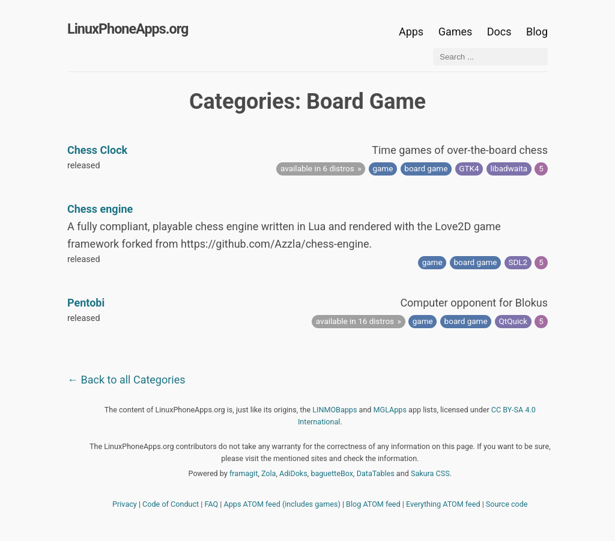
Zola (268, 473)
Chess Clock (97, 150)
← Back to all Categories (126, 379)
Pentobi (86, 302)
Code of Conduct (170, 504)
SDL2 (517, 262)
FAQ (212, 504)
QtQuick (513, 321)
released (83, 165)
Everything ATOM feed (443, 504)
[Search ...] (490, 57)
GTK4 (469, 168)
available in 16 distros (355, 321)
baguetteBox (332, 473)
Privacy (124, 504)
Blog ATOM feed (373, 504)
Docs (500, 31)
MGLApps (390, 409)
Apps (411, 31)
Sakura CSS (430, 473)
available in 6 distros (317, 168)
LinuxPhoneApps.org (127, 28)
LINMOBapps (334, 409)
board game (425, 168)
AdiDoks (293, 473)
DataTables (376, 473)
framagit (243, 473)
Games (455, 31)
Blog (537, 31)
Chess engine (100, 209)
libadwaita (509, 168)
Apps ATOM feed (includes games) (282, 504)
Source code (507, 504)
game (382, 168)
